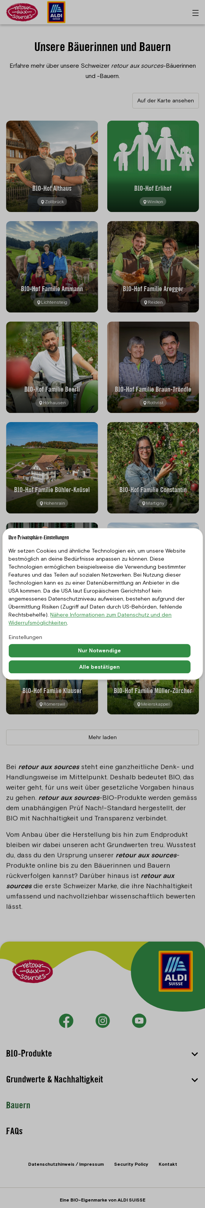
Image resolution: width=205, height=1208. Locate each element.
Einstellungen (25, 637)
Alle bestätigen (99, 667)
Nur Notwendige (99, 650)
